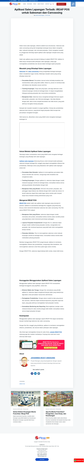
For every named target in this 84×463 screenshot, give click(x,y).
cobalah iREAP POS (56, 332)
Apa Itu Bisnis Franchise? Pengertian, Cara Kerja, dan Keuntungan (56, 414)
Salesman (22, 71)
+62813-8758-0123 (43, 454)
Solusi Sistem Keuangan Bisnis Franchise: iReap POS (24, 413)
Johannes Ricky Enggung (39, 15)
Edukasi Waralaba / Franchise (20, 409)
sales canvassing (33, 71)
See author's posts (38, 369)
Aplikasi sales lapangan (26, 161)
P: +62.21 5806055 (13, 0)
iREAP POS (22, 203)
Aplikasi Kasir (22, 383)
